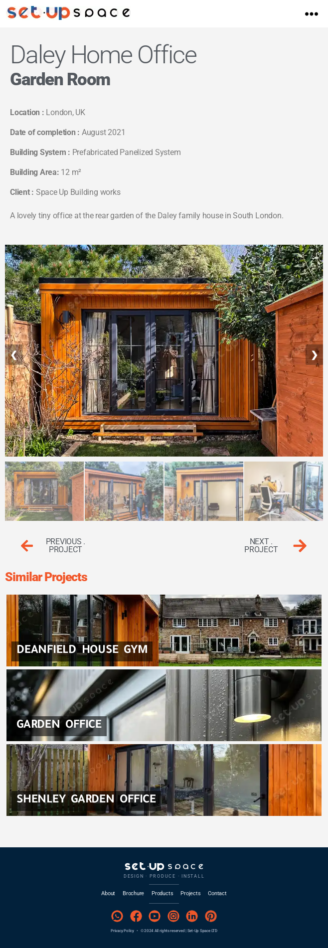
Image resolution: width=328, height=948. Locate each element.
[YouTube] (155, 916)
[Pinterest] (210, 916)
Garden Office (59, 726)
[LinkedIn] (192, 916)
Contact (217, 893)
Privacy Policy (122, 931)
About (108, 893)
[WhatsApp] (117, 916)
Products (162, 893)
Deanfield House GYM (82, 651)
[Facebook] (136, 916)
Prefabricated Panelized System (126, 152)
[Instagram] (173, 916)
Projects (190, 893)
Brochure (133, 893)
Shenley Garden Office (86, 800)
